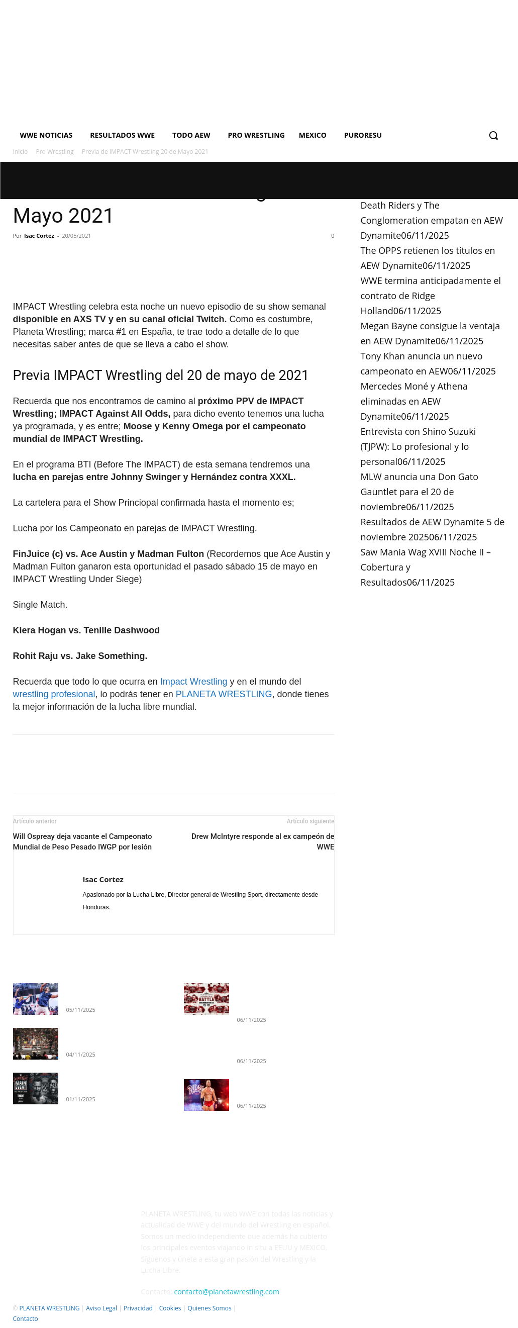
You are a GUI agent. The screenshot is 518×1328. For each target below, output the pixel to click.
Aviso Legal (101, 1308)
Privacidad (138, 1308)
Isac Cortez (39, 235)
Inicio (20, 151)
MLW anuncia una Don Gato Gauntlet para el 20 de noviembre (420, 491)
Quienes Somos (209, 1308)
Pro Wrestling (55, 151)
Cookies (170, 1308)
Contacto (25, 1318)
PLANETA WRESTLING (224, 694)
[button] (493, 135)
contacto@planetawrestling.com (226, 1291)
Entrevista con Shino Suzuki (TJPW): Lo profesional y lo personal (418, 446)
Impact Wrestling (194, 682)
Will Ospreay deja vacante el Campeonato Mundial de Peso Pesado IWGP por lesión (82, 841)
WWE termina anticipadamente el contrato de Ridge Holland (431, 295)
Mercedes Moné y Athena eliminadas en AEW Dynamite (414, 401)
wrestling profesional (54, 694)
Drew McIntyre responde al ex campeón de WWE (263, 841)
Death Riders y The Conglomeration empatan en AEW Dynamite (432, 220)
